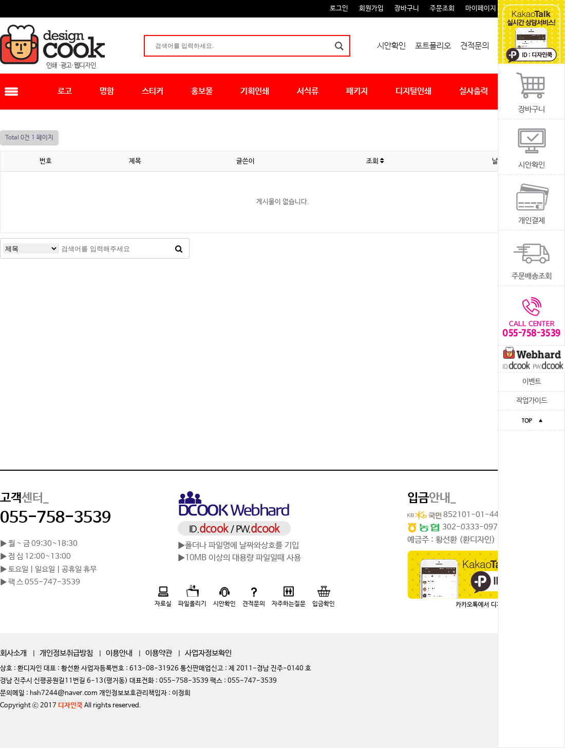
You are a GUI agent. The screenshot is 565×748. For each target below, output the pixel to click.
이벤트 (531, 382)
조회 (375, 161)
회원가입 (371, 8)
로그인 (339, 8)
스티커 (152, 91)
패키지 (357, 91)
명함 (107, 91)
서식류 (307, 91)
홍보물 (202, 91)
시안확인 (391, 46)
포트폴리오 (433, 46)
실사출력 (473, 91)
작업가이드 (531, 401)
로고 (65, 91)
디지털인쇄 (413, 91)
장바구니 (406, 8)
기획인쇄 (254, 91)
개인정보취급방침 (66, 653)
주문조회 (442, 8)
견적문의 (474, 46)
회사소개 (13, 653)
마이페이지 (480, 8)
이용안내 (119, 653)
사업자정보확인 (208, 653)
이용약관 (158, 653)
